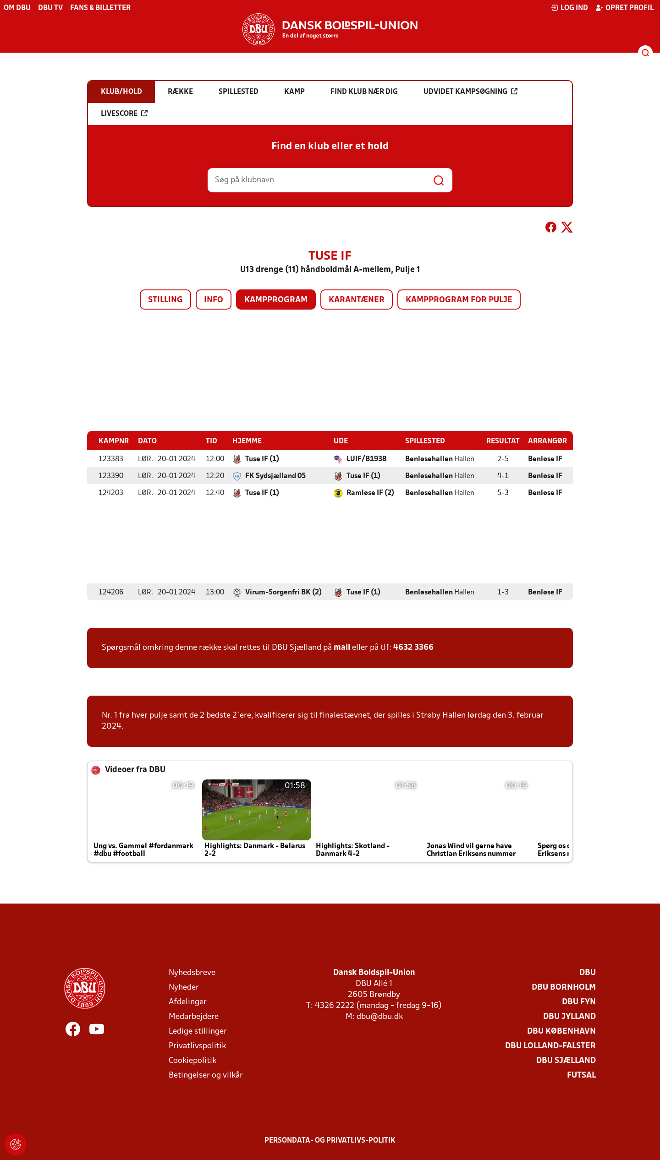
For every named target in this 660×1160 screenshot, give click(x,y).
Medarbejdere (194, 1016)
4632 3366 (413, 647)
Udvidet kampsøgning (470, 91)
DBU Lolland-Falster (550, 1046)
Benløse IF (545, 459)
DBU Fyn (579, 1002)
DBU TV (50, 8)
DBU (587, 972)
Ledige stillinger (198, 1031)
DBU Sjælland (566, 1060)
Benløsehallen (429, 459)
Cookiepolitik (192, 1060)
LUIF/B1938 (366, 459)
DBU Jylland (569, 1016)
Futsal (581, 1075)
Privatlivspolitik (197, 1046)
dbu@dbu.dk (380, 1016)
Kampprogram (276, 300)
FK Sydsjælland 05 (275, 476)
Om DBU (17, 8)
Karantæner (357, 300)
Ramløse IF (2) (370, 493)
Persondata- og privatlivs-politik (330, 1140)
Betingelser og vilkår (206, 1075)
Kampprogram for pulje (459, 300)
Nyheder (184, 987)
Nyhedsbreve (192, 972)
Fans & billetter (100, 8)
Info (213, 300)
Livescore (124, 113)
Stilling (165, 300)
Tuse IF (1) (262, 459)
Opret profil (624, 8)
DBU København (561, 1031)
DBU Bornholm (564, 987)
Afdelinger (188, 1002)
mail (342, 647)
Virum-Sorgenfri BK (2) (283, 592)
